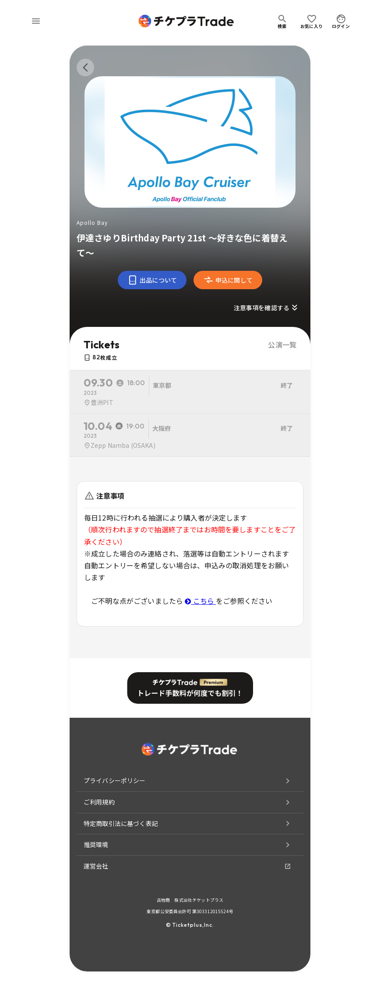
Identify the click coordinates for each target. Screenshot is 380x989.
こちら (200, 601)
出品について (152, 280)
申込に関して (228, 280)
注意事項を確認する (266, 307)
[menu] (35, 21)
